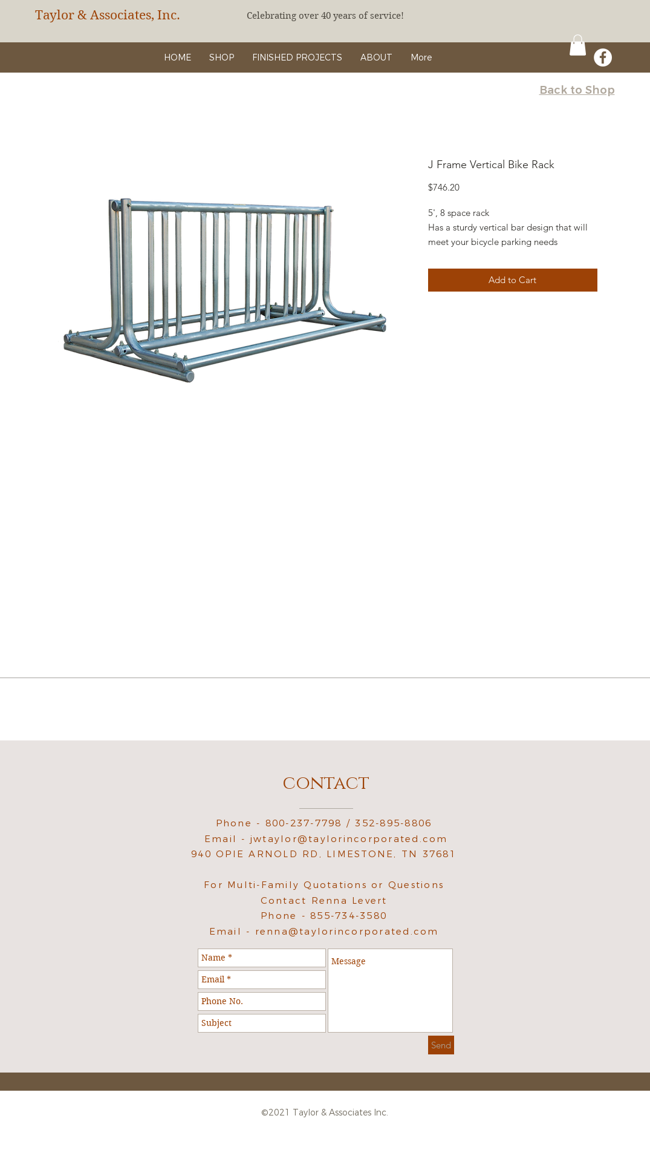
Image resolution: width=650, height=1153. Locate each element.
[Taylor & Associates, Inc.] (116, 15)
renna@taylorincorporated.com (347, 931)
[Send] (441, 1045)
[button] (578, 45)
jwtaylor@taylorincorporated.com (349, 838)
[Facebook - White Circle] (603, 57)
